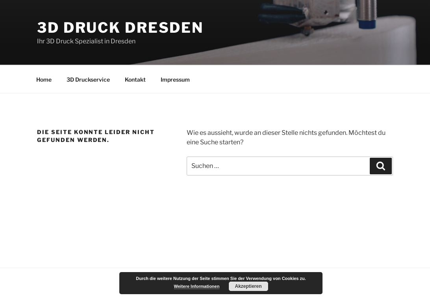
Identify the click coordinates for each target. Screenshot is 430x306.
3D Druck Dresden (120, 27)
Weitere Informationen (197, 286)
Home (44, 79)
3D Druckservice (88, 79)
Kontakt (135, 79)
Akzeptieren (248, 286)
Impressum (175, 79)
